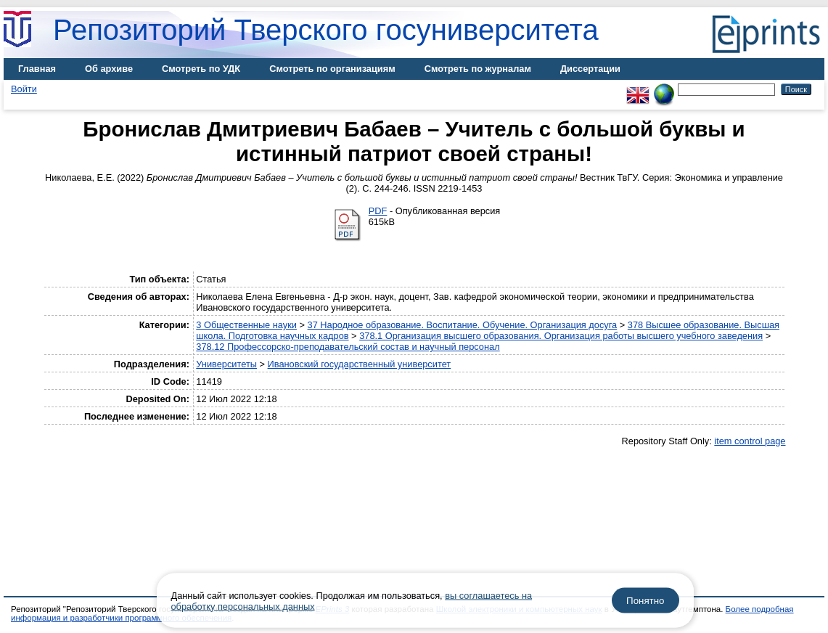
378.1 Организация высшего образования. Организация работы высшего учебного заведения (561, 335)
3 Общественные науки (246, 324)
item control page (749, 441)
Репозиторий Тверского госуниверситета (326, 30)
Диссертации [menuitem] (590, 68)
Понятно (645, 600)
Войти (24, 88)
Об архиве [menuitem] (109, 68)
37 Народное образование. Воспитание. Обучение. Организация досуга (463, 324)
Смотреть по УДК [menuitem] (201, 68)
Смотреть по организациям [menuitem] (332, 68)
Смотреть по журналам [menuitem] (478, 68)
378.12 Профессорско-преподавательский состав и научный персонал (347, 346)
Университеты (226, 364)
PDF (378, 210)
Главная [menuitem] (37, 68)
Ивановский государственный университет (359, 364)
